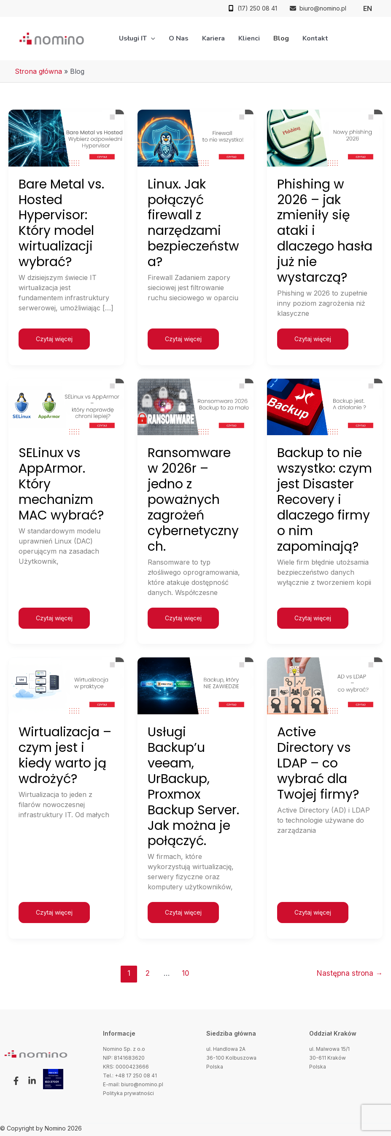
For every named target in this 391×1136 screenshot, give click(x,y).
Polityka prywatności (128, 1093)
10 (185, 973)
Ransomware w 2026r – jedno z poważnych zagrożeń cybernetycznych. (193, 499)
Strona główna (38, 71)
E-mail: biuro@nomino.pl (133, 1084)
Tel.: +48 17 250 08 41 (130, 1075)
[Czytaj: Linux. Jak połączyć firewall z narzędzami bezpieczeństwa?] (195, 137)
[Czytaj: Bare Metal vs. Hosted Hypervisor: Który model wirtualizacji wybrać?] (66, 137)
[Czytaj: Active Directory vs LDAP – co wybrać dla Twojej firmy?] (325, 685)
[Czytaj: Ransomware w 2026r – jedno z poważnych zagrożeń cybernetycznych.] (195, 406)
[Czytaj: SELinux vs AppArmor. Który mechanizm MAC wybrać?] (66, 406)
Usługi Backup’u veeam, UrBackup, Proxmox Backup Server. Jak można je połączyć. (193, 786)
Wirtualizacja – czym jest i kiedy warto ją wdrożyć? (65, 755)
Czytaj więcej (54, 335)
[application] (151, 38)
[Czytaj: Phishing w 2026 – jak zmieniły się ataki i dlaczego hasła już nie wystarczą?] (325, 137)
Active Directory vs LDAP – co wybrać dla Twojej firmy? (318, 763)
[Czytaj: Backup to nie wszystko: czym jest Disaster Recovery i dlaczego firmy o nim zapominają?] (325, 406)
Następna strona (350, 973)
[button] (14, 1081)
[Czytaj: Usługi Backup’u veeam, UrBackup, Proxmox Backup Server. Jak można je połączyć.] (195, 685)
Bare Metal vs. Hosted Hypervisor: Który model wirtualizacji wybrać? (61, 223)
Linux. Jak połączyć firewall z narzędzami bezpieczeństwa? (193, 223)
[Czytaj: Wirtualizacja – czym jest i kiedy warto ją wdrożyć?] (66, 685)
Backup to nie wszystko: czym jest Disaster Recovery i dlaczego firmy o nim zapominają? (324, 499)
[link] (367, 8)
